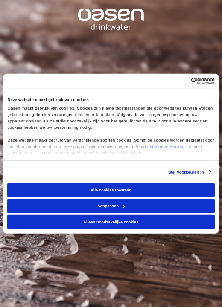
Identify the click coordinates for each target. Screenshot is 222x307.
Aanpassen (111, 206)
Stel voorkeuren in (186, 172)
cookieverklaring (167, 147)
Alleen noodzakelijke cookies (111, 222)
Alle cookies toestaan (111, 190)
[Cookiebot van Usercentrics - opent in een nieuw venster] (177, 81)
